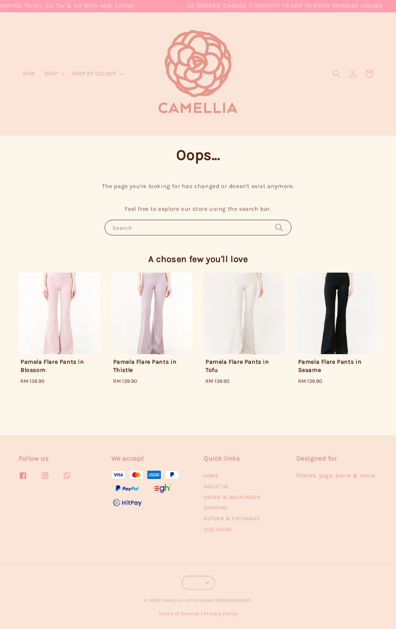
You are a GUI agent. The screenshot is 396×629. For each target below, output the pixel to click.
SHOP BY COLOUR (94, 73)
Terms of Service (179, 613)
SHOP (51, 73)
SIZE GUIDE (218, 529)
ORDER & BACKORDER (232, 497)
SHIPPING (216, 508)
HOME (211, 476)
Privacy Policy (220, 613)
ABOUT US (216, 486)
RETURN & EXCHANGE (232, 518)
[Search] (279, 227)
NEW (29, 73)
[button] (336, 74)
